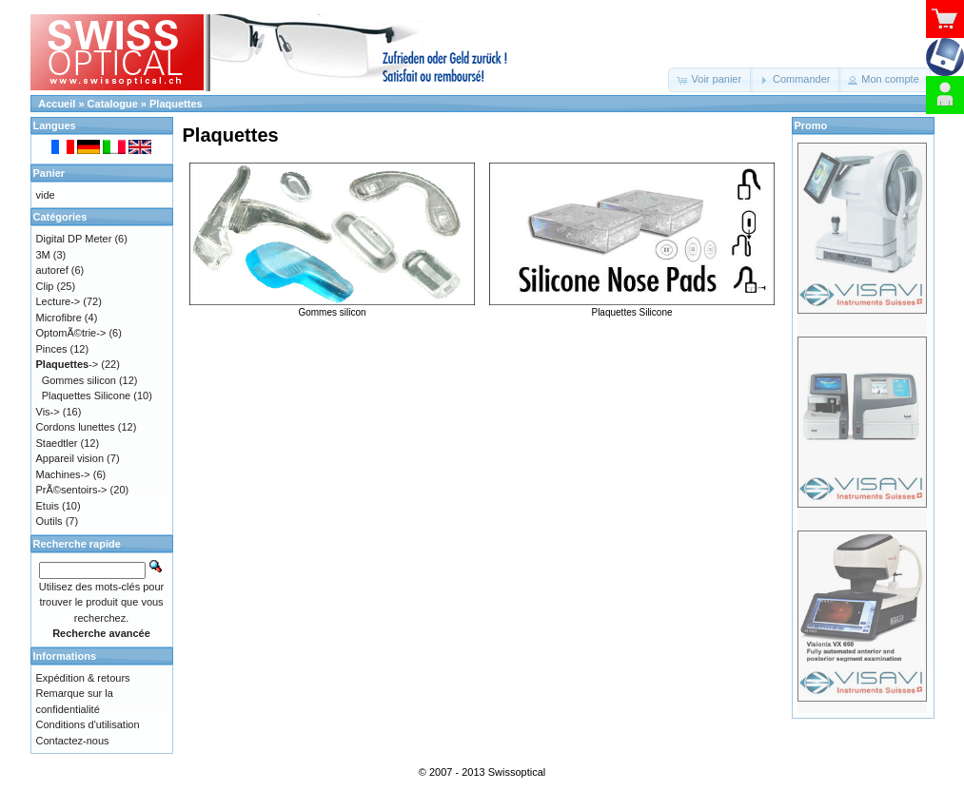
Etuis (47, 505)
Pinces (52, 349)
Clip (45, 286)
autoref (52, 270)
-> (67, 364)
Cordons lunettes (75, 427)
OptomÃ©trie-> (71, 332)
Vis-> (48, 411)
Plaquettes (176, 103)
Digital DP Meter (74, 238)
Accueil (56, 103)
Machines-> (63, 474)
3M (43, 254)
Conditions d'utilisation (88, 724)
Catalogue (113, 103)
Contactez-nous (72, 740)
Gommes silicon (332, 307)
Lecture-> (58, 301)
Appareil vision (70, 458)
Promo (811, 125)
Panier (49, 173)
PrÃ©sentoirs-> (72, 489)
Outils (49, 521)
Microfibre (59, 317)
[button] (710, 80)
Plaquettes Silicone (632, 307)
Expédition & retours (83, 678)
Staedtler (57, 443)
